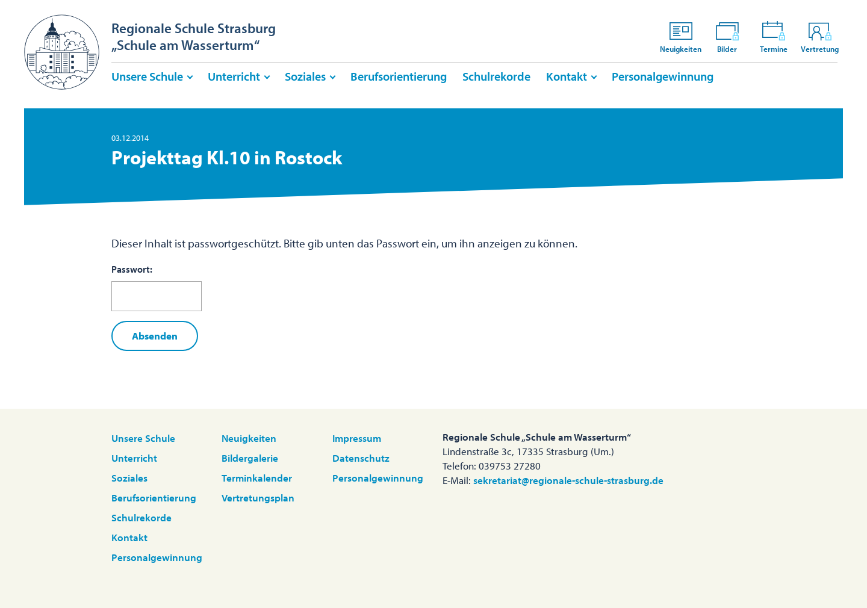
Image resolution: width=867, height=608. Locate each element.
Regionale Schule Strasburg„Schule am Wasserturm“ (193, 36)
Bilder (727, 36)
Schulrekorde (496, 76)
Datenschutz (361, 457)
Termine (774, 36)
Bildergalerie (250, 457)
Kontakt (566, 76)
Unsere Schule (147, 76)
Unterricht (234, 76)
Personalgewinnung (662, 76)
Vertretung (820, 36)
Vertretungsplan (258, 497)
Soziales (305, 76)
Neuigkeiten (680, 36)
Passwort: (156, 287)
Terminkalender (257, 477)
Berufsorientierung (398, 76)
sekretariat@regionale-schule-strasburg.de (568, 480)
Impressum (356, 438)
